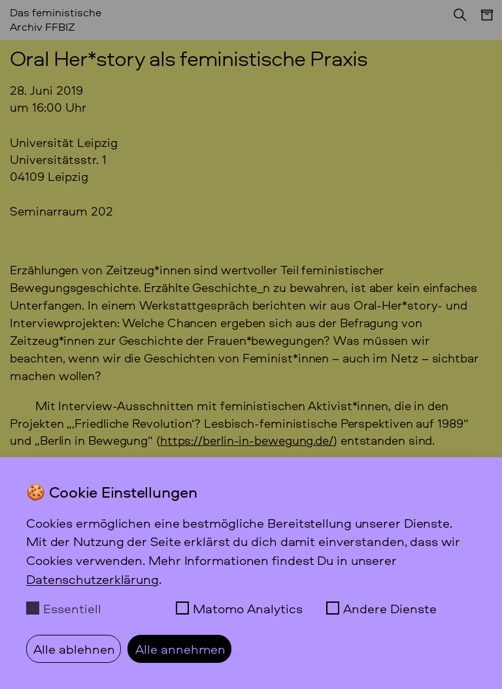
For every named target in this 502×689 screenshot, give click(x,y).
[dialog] (251, 573)
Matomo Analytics (248, 608)
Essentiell (72, 608)
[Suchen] (456, 19)
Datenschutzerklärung (92, 578)
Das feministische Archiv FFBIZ (55, 19)
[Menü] (480, 21)
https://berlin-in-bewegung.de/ (246, 440)
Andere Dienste (390, 608)
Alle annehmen (180, 648)
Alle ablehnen (74, 648)
